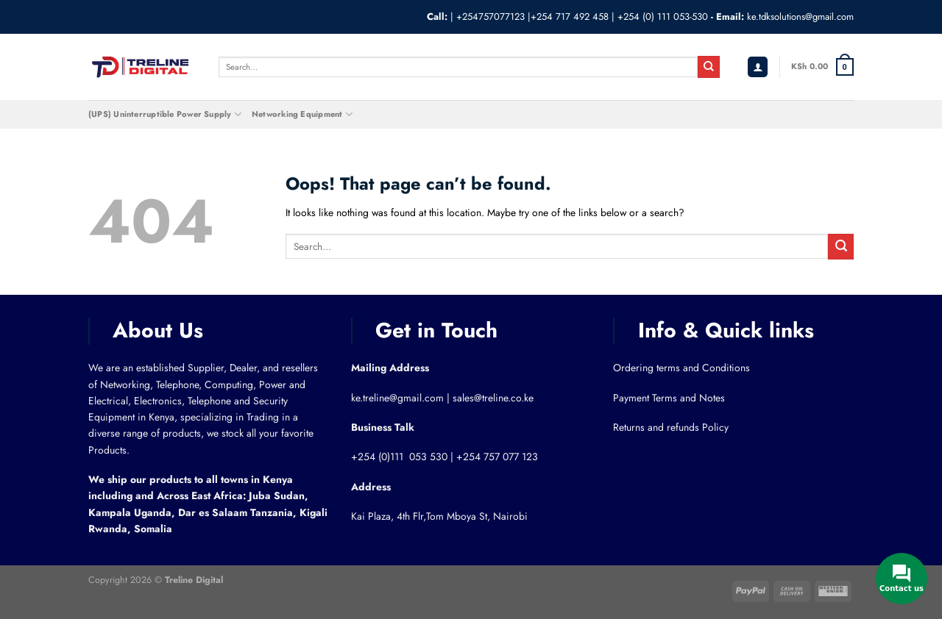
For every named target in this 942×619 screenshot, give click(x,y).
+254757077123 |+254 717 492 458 (532, 17)
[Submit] (709, 67)
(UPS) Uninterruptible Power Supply (164, 114)
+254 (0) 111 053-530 (662, 17)
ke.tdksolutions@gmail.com (800, 17)
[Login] (758, 67)
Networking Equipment (302, 114)
